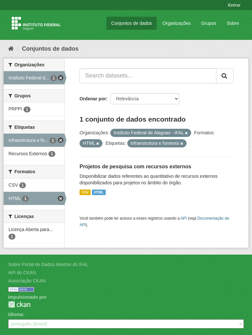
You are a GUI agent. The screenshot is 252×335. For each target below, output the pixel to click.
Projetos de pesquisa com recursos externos (135, 166)
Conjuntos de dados (131, 23)
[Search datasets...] (148, 75)
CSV (85, 192)
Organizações (176, 23)
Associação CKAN (26, 280)
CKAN (19, 304)
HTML (98, 192)
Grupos (208, 23)
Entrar (234, 5)
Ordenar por (93, 98)
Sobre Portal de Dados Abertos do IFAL (48, 264)
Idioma (15, 314)
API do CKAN (22, 272)
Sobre (233, 23)
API (184, 218)
